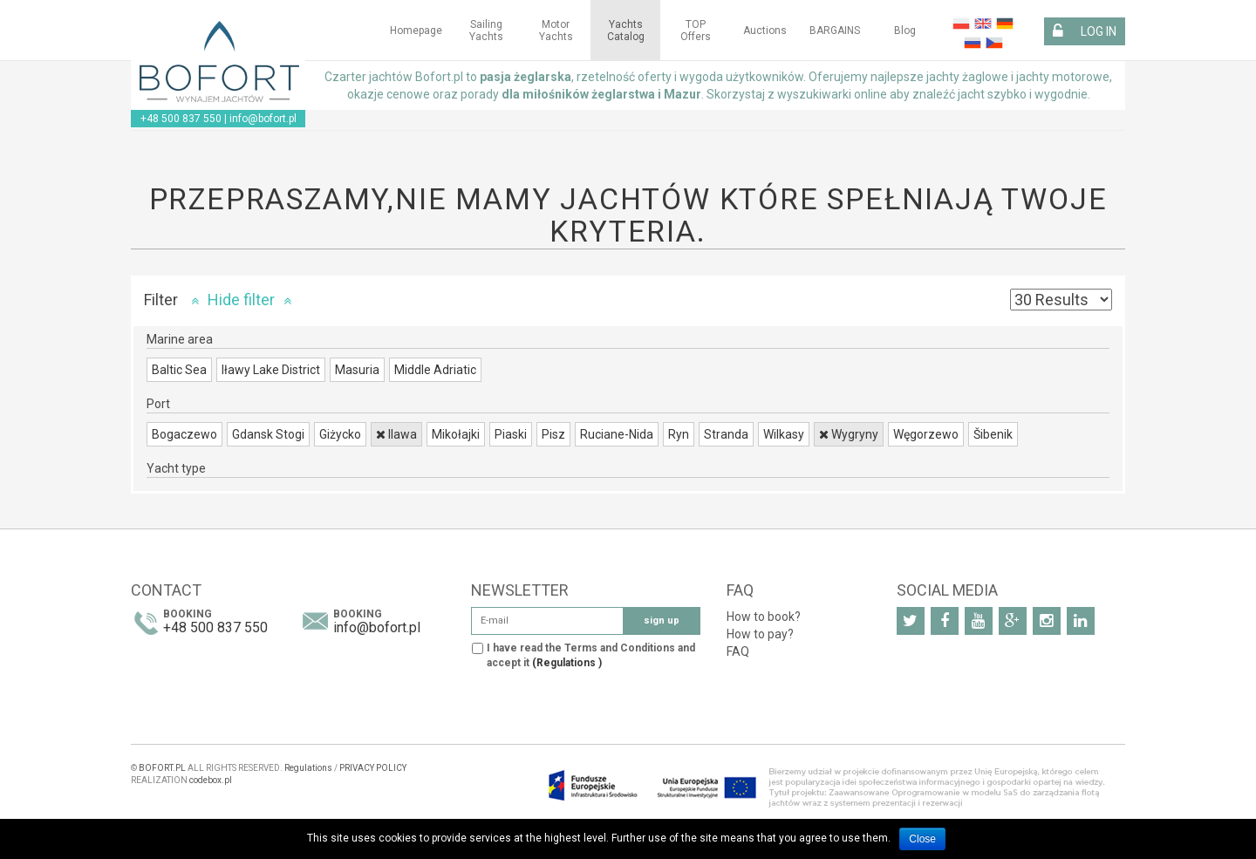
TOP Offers (695, 30)
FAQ (738, 651)
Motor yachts (556, 30)
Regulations (308, 768)
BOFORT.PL (162, 768)
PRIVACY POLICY (372, 768)
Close (922, 839)
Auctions (765, 30)
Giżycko (340, 434)
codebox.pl (210, 780)
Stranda (726, 434)
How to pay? (760, 634)
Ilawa (396, 434)
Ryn (678, 434)
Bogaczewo (184, 434)
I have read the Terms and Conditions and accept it (591, 655)
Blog (905, 30)
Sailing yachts (486, 30)
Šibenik (993, 434)
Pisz (553, 434)
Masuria (357, 370)
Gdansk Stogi (268, 434)
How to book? (764, 617)
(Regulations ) (567, 663)
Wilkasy (783, 434)
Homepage (416, 30)
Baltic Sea (179, 370)
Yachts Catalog (626, 30)
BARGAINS (834, 30)
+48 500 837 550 (181, 118)
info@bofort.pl (263, 118)
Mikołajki (456, 434)
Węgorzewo (926, 434)
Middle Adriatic (435, 370)
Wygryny (848, 434)
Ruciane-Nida (616, 434)
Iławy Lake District (271, 370)
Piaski (511, 434)
